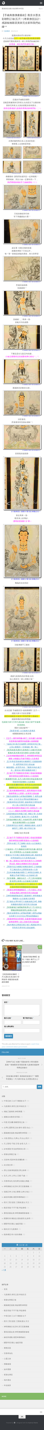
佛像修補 (7, 1364)
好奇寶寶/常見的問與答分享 (15, 1149)
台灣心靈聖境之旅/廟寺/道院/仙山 (17, 1127)
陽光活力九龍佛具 (11, 1229)
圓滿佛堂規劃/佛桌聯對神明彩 (13, 9)
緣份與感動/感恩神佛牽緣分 (15, 1197)
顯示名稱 (8, 1018)
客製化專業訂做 (10, 1154)
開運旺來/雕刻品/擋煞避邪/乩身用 (17, 1218)
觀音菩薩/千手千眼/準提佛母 (15, 1208)
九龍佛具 (7, 31)
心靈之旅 (7, 1359)
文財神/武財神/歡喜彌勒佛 (14, 1160)
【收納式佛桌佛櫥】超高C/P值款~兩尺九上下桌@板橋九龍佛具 (31, 959)
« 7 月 (4, 1270)
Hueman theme (33, 1423)
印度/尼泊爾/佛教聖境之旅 (14, 1122)
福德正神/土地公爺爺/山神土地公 (17, 1192)
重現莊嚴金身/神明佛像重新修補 (16, 1213)
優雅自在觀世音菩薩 (12, 1117)
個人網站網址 (9, 1026)
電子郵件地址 (28, 1018)
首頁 (5, 1289)
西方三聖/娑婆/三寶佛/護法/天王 (16, 1202)
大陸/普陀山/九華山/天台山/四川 (16, 1138)
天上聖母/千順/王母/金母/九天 (15, 1143)
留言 (6, 1002)
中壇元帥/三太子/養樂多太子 (15, 1101)
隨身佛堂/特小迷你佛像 (13, 1234)
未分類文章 (8, 1165)
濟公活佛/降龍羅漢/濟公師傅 (15, 1170)
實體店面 (7, 1348)
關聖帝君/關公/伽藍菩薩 (13, 1224)
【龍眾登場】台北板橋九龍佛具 (22, 731)
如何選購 (7, 1369)
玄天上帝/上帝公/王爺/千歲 (14, 1176)
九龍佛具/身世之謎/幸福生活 (15, 1106)
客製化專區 (8, 1375)
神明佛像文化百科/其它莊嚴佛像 (16, 1186)
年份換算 (7, 1385)
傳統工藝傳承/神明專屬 (13, 1111)
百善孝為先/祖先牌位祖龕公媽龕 (16, 1181)
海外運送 (7, 1380)
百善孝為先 (8, 1353)
